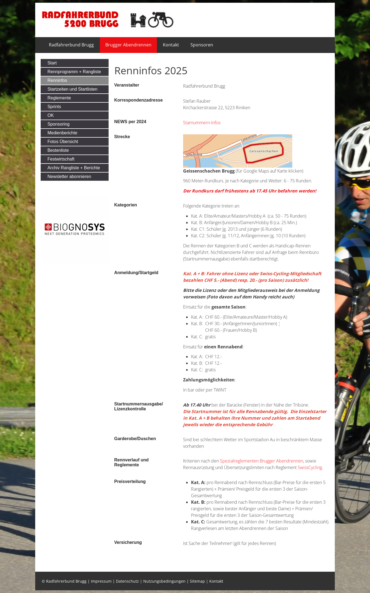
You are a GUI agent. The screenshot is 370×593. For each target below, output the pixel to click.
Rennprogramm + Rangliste (74, 71)
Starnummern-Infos (201, 123)
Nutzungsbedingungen (164, 581)
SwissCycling (310, 467)
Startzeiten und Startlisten (72, 89)
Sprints (54, 106)
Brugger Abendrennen (128, 45)
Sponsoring (58, 124)
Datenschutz (127, 581)
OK (50, 115)
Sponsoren (201, 45)
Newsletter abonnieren (69, 176)
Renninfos (57, 80)
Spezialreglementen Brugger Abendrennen (261, 461)
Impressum (101, 581)
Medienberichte (62, 133)
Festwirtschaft (60, 159)
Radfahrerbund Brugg (71, 45)
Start (52, 63)
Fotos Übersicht (62, 141)
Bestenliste (58, 150)
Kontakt (171, 45)
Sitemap (197, 581)
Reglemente (59, 98)
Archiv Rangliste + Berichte (73, 167)
